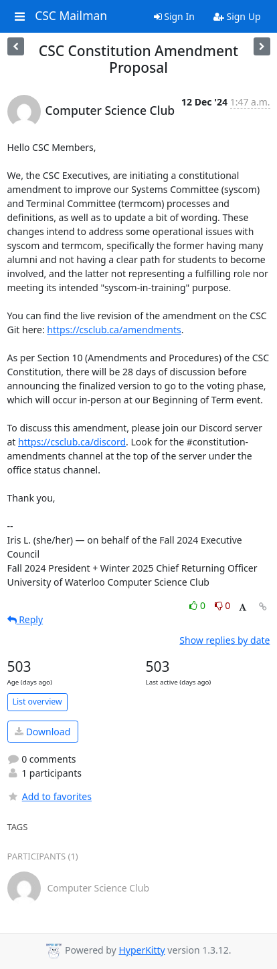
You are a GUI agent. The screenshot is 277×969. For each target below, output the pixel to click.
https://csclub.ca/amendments (114, 329)
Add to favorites (49, 796)
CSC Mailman (71, 16)
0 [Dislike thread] (223, 605)
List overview (37, 701)
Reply (25, 619)
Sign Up (237, 16)
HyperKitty (141, 950)
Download (42, 731)
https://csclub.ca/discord (72, 441)
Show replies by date (224, 640)
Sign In (174, 16)
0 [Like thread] (198, 605)
